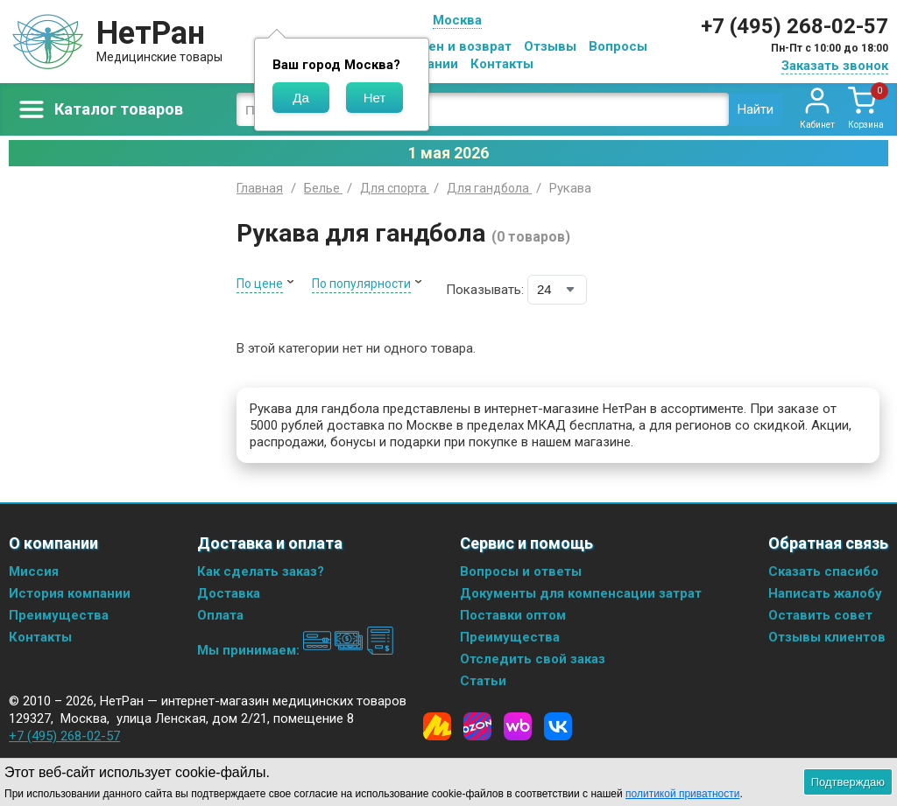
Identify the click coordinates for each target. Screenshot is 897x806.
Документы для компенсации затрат (581, 593)
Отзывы (550, 46)
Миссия (34, 571)
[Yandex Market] (437, 726)
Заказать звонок (834, 66)
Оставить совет (820, 615)
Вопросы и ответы (521, 571)
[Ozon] (477, 726)
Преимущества (59, 615)
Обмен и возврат (456, 46)
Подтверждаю (848, 781)
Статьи (483, 681)
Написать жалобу (825, 593)
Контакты (501, 64)
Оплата (220, 615)
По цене (260, 284)
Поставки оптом (513, 615)
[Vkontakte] (558, 726)
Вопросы (618, 46)
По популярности (361, 284)
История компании (70, 593)
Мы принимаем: (295, 650)
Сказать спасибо (823, 571)
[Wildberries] (518, 726)
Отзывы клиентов (827, 637)
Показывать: (485, 290)
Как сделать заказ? (260, 571)
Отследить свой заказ (532, 659)
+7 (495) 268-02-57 (794, 26)
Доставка (228, 593)
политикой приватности (682, 794)
